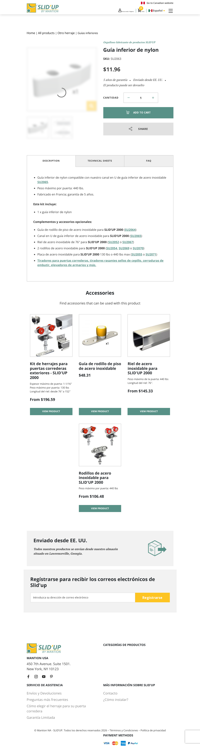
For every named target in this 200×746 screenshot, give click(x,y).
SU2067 (127, 242)
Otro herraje (66, 33)
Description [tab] (51, 160)
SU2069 (124, 248)
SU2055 (137, 254)
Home (31, 33)
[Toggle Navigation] (169, 12)
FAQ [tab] (148, 160)
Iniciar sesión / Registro (108, 12)
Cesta (137, 12)
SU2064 (130, 230)
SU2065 (42, 182)
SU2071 (151, 254)
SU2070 (138, 248)
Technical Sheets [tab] (100, 160)
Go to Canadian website (157, 3)
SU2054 (111, 248)
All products (46, 33)
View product (51, 414)
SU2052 (113, 242)
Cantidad (111, 97)
